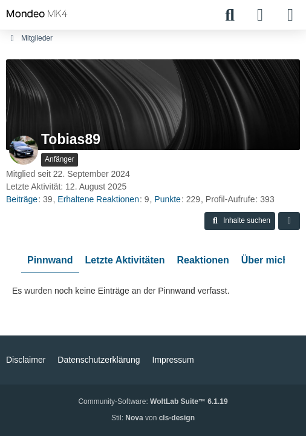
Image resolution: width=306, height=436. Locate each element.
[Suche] (230, 15)
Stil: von (153, 418)
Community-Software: (152, 401)
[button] (239, 221)
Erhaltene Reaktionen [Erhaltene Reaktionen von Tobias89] (98, 199)
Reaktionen (203, 260)
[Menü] (290, 15)
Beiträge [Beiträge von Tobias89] (21, 199)
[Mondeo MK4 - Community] (37, 13)
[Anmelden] (260, 15)
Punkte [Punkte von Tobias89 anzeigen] (167, 199)
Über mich (264, 260)
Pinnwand (50, 260)
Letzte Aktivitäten (125, 260)
